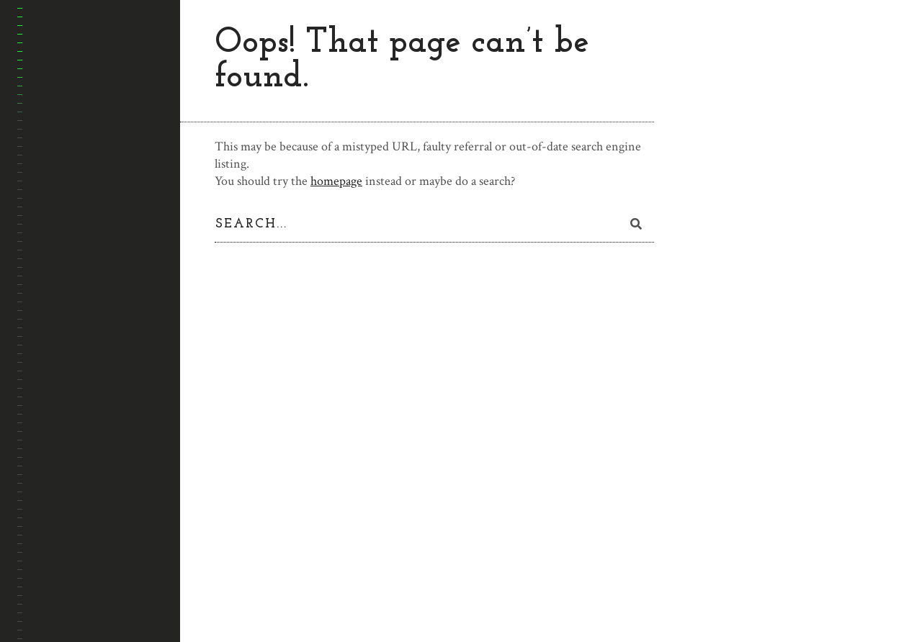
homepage (336, 181)
